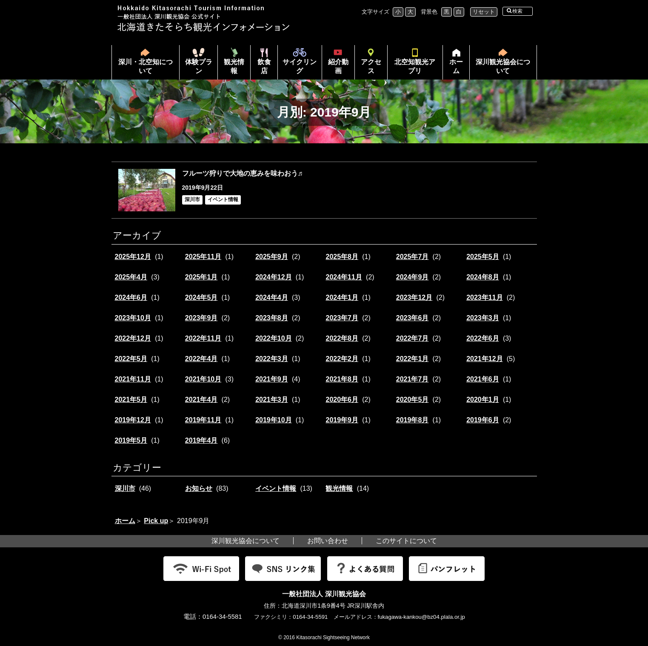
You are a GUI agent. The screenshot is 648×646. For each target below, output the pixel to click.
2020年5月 (412, 399)
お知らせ (198, 488)
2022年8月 (341, 338)
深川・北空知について (145, 66)
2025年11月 (203, 256)
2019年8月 (412, 420)
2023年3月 (482, 318)
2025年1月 (201, 277)
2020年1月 (482, 399)
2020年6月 (341, 399)
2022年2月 (341, 358)
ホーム (453, 69)
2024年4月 (271, 297)
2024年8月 (482, 277)
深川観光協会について (503, 66)
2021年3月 (271, 399)
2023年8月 (271, 318)
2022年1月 (412, 358)
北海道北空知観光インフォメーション (204, 18)
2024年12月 (273, 277)
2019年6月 (482, 420)
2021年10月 (203, 379)
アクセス (371, 66)
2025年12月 (133, 256)
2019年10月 (273, 420)
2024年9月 (412, 277)
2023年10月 (133, 318)
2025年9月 (271, 256)
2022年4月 (201, 358)
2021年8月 (341, 379)
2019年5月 (131, 440)
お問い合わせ (327, 540)
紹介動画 (338, 66)
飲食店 (264, 66)
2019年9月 (341, 420)
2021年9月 (271, 379)
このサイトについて (406, 540)
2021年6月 (482, 379)
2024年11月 (343, 277)
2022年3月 (271, 358)
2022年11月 (203, 338)
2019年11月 (203, 420)
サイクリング (300, 66)
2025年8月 (341, 256)
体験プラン (198, 66)
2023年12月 (414, 297)
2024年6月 (131, 297)
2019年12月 (133, 420)
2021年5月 (131, 399)
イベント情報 (275, 488)
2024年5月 (201, 297)
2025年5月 (482, 256)
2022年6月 (482, 338)
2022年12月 (133, 338)
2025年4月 (131, 277)
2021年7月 (412, 379)
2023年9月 (201, 318)
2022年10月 (273, 338)
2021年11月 (133, 379)
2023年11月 (484, 297)
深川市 (125, 488)
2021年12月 (484, 358)
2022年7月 (412, 338)
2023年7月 (341, 318)
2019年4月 (201, 440)
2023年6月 (412, 318)
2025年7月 (412, 256)
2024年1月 (341, 297)
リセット (484, 12)
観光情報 (234, 66)
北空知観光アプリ (414, 66)
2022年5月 (131, 358)
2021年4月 (201, 399)
